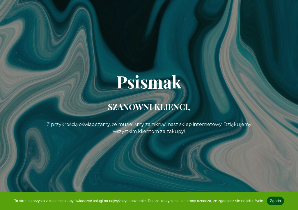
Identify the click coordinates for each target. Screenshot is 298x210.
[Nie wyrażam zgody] (291, 201)
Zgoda (275, 201)
